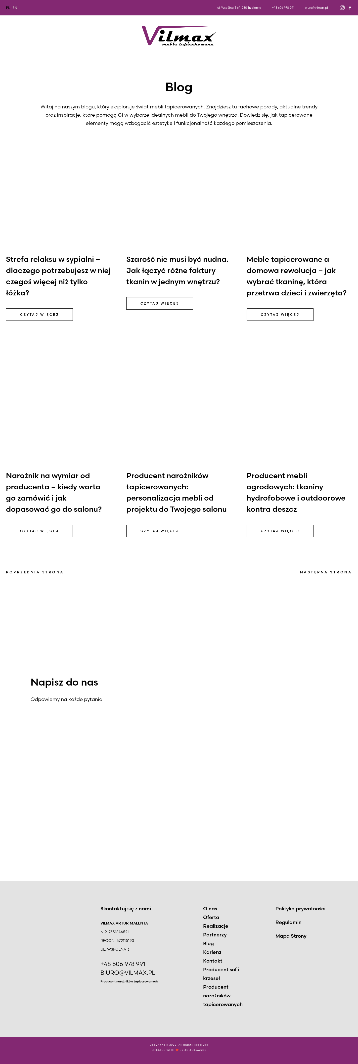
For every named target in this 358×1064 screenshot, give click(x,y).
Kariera (312, 36)
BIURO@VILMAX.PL (127, 972)
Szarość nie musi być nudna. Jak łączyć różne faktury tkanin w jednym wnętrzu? (177, 270)
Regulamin (288, 922)
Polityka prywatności (300, 908)
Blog (286, 36)
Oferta (53, 36)
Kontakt (342, 36)
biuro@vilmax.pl (316, 7)
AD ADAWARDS (195, 1050)
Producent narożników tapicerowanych (129, 981)
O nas (12, 36)
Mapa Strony (291, 936)
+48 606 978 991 (283, 7)
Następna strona (326, 572)
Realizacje (100, 36)
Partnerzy (257, 36)
